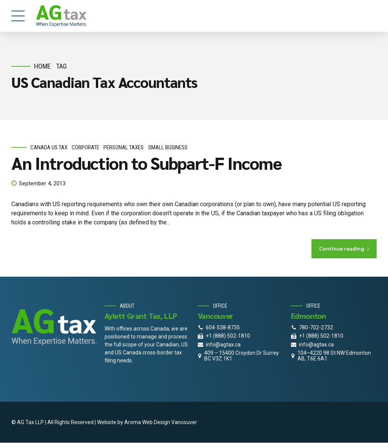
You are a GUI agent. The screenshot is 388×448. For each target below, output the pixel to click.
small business (168, 147)
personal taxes (123, 147)
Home (42, 66)
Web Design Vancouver (169, 422)
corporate (85, 147)
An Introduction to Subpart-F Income (146, 163)
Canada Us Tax (48, 147)
